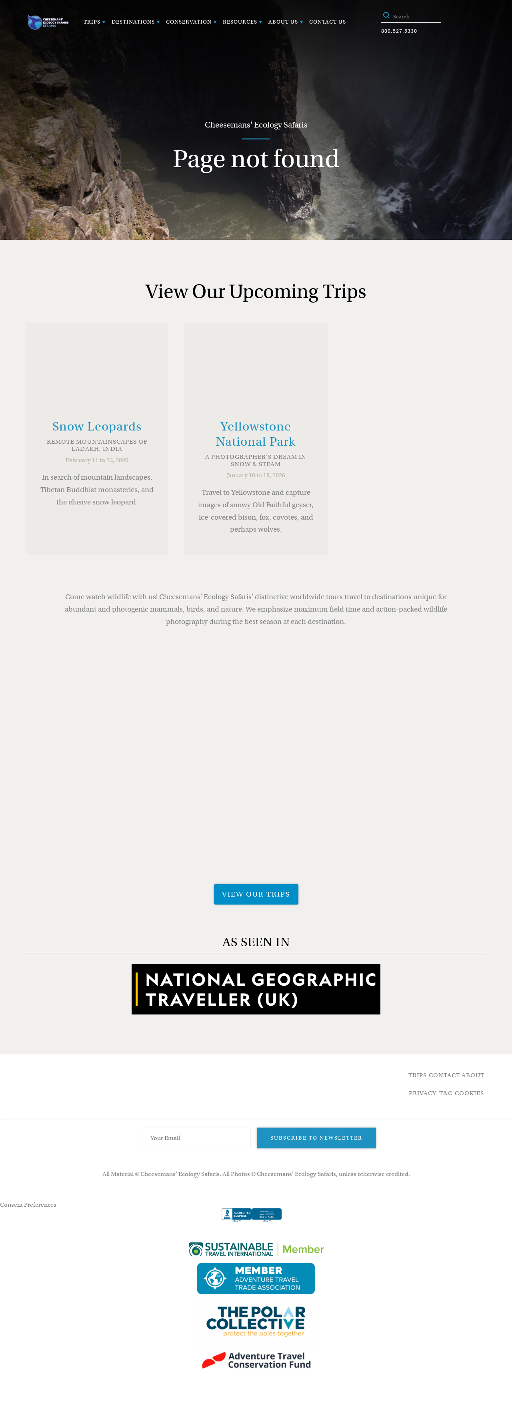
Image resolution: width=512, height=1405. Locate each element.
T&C (445, 1093)
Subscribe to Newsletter (316, 1137)
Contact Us (327, 21)
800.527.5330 (399, 31)
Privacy (422, 1093)
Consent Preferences (28, 1204)
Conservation (189, 21)
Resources (240, 21)
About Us (283, 21)
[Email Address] (196, 1138)
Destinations (133, 21)
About (473, 1075)
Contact (444, 1075)
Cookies (469, 1093)
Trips (92, 21)
